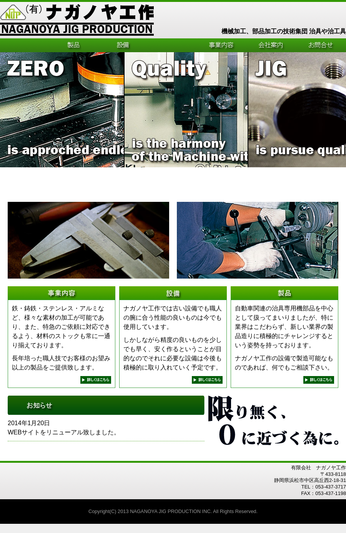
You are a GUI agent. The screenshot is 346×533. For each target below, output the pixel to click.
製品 (73, 45)
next (95, 380)
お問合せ (321, 45)
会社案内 (271, 45)
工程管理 (172, 45)
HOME (24, 45)
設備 (123, 45)
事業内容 (221, 45)
